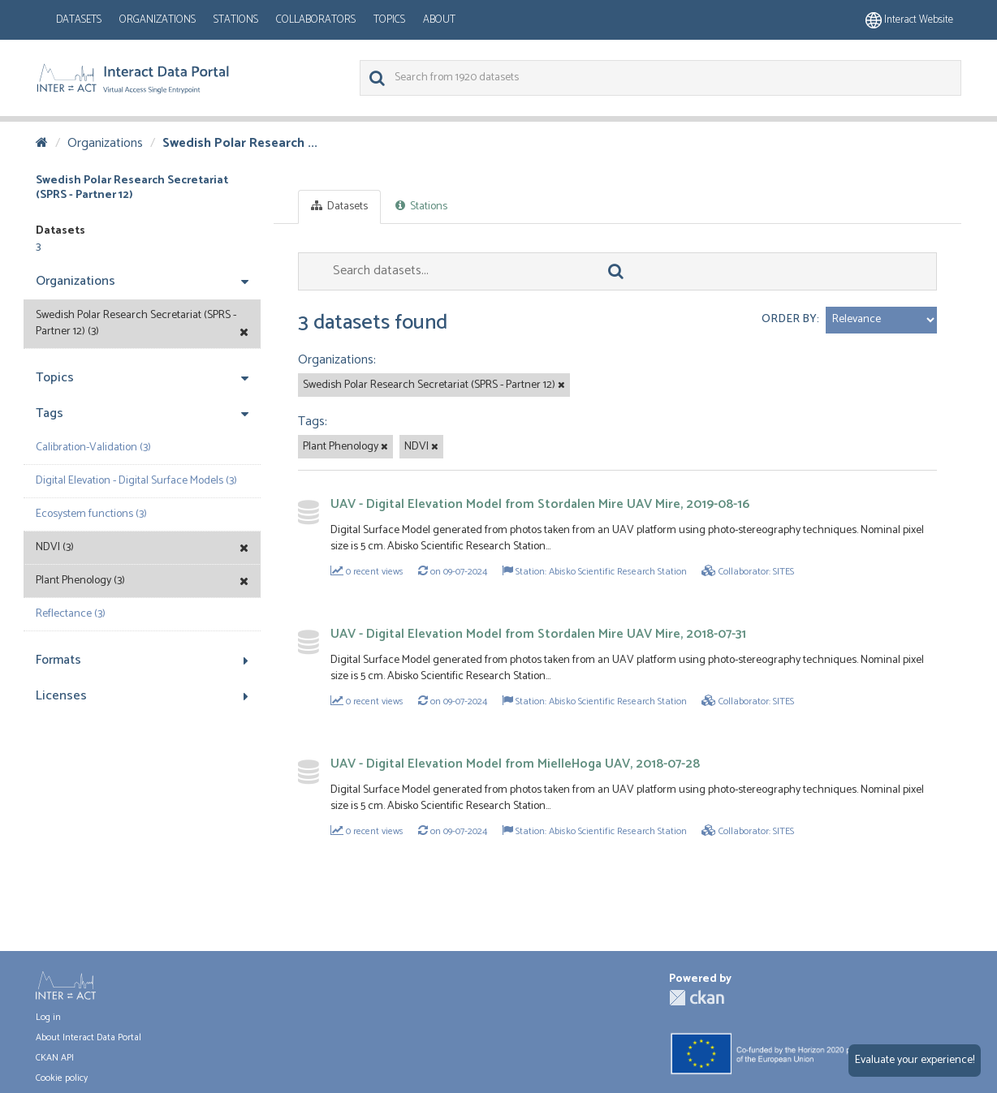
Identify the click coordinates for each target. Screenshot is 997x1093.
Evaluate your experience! (914, 1060)
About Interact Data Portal (88, 1037)
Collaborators (316, 19)
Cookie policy (62, 1078)
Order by (789, 319)
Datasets (78, 19)
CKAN (696, 997)
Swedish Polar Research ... (239, 143)
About (439, 19)
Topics (389, 19)
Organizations (157, 19)
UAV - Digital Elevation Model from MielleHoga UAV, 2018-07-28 (515, 764)
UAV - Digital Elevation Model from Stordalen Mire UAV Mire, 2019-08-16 (539, 504)
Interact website (909, 19)
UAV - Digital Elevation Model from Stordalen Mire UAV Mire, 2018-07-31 (538, 634)
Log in (48, 1017)
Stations (236, 19)
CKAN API (55, 1057)
